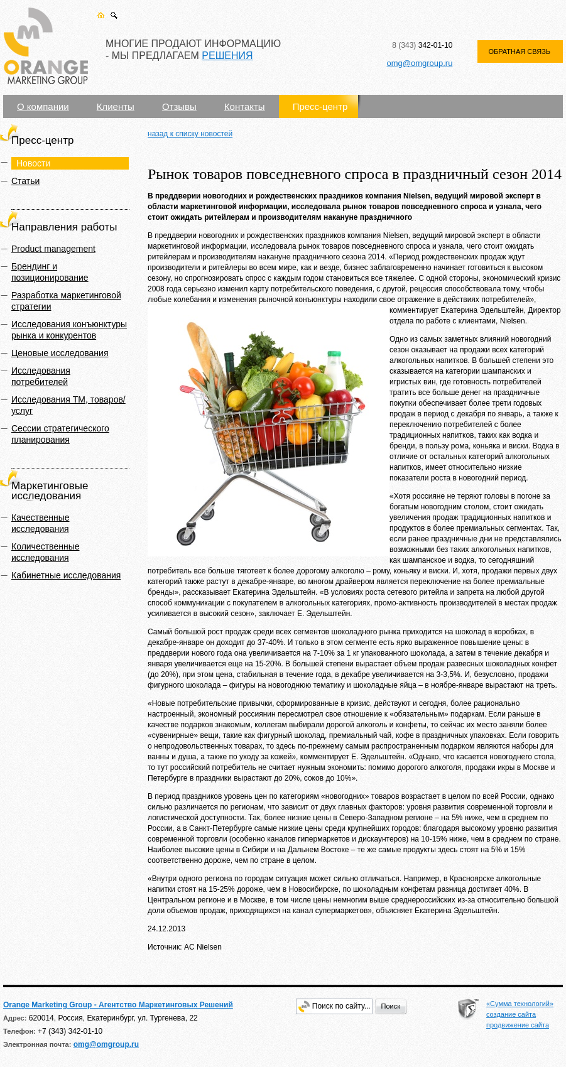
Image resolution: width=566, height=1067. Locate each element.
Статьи (25, 181)
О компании (43, 106)
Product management (53, 249)
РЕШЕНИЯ (227, 55)
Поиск (390, 1006)
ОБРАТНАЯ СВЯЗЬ (519, 51)
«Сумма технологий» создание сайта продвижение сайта (519, 1014)
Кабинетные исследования (66, 575)
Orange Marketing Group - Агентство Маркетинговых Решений (118, 1004)
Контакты (244, 106)
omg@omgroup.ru (419, 63)
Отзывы (179, 106)
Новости (33, 163)
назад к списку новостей (190, 133)
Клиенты (115, 106)
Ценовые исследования (59, 353)
